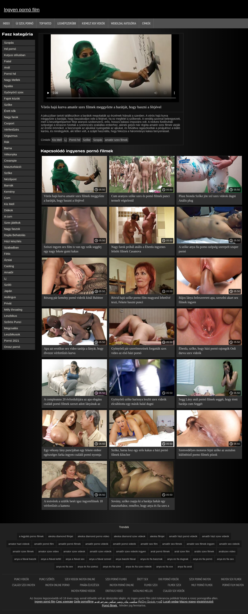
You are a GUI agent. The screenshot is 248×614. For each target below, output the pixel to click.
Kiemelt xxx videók (93, 23)
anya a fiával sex (75, 559)
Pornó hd (10, 73)
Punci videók (21, 579)
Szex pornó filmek (116, 579)
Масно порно (187, 601)
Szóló (7, 284)
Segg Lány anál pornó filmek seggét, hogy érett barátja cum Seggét (208, 401)
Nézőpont (10, 179)
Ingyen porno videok (83, 591)
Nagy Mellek (12, 79)
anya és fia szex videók (139, 566)
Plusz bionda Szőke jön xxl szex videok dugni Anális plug (207, 198)
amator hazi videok (18, 543)
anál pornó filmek (160, 551)
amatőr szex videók (100, 551)
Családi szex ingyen (24, 585)
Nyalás (8, 86)
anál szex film (182, 551)
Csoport (9, 123)
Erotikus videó (114, 591)
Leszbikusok (12, 334)
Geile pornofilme (84, 601)
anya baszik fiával (126, 559)
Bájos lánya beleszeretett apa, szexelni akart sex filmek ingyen (208, 300)
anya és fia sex (225, 559)
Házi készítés (12, 241)
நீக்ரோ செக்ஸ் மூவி (150, 601)
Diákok (8, 210)
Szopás (9, 42)
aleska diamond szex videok (130, 536)
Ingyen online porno (57, 585)
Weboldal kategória (123, 23)
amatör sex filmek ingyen (200, 543)
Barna (8, 148)
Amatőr (8, 272)
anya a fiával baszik (25, 559)
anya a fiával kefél (51, 559)
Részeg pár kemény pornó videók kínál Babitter (73, 297)
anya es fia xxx (164, 566)
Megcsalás (11, 328)
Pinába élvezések (90, 585)
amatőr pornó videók (124, 543)
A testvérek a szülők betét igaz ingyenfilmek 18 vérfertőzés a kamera (73, 503)
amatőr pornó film (44, 543)
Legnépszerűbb (66, 23)
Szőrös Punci (12, 322)
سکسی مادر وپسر (127, 601)
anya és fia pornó (202, 559)
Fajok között (12, 98)
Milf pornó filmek (202, 585)
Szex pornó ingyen (200, 579)
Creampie (10, 160)
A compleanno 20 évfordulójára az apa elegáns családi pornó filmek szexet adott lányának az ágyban (73, 402)
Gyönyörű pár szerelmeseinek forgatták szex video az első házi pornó (138, 351)
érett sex (143, 579)
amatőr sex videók (229, 543)
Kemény (9, 191)
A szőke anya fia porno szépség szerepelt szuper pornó (208, 249)
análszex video (227, 551)
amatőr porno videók (96, 543)
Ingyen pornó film (22, 9)
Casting (9, 266)
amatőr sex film (149, 543)
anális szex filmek (204, 551)
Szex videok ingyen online (80, 579)
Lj (5, 278)
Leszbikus (10, 315)
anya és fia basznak (151, 559)
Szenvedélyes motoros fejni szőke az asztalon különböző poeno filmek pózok (207, 452)
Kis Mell (9, 204)
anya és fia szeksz (88, 566)
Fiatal (7, 61)
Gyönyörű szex (13, 92)
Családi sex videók (174, 591)
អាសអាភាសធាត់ (205, 601)
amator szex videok (74, 551)
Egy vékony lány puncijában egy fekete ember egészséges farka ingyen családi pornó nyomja (72, 452)
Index (6, 23)
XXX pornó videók (168, 579)
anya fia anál (184, 566)
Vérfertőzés (11, 129)
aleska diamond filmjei (60, 536)
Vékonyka (10, 154)
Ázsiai (8, 260)
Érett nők (10, 111)
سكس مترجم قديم (105, 601)
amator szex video (48, 551)
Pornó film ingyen (233, 585)
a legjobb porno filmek (31, 536)
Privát (7, 303)
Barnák (8, 185)
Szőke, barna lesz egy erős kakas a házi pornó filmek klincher (139, 452)
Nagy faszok (12, 228)
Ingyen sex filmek (231, 579)
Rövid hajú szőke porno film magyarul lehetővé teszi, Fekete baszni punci (140, 300)
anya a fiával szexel (100, 559)
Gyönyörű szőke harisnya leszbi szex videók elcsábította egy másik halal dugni (138, 401)
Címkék (146, 23)
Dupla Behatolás (14, 235)
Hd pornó (10, 48)
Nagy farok (11, 117)
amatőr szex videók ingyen (131, 551)
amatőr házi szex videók (215, 536)
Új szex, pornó (25, 23)
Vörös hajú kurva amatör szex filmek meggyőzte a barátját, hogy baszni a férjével (74, 198)
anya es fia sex (64, 566)
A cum (8, 216)
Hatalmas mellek (143, 591)
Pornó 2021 (11, 340)
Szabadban (11, 247)
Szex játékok (12, 222)
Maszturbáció (12, 166)
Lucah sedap (171, 601)
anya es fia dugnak (177, 559)
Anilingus (10, 297)
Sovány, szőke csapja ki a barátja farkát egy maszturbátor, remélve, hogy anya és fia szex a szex (140, 504)
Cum (7, 197)
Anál (7, 67)
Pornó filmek (110, 605)
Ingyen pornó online (122, 585)
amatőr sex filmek (172, 543)
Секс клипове (64, 601)
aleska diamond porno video (93, 536)
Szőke (8, 104)
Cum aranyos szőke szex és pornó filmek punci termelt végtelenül (140, 198)
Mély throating (13, 309)
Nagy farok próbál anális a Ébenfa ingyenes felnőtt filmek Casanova (138, 249)
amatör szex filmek (116, 139)
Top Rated (45, 23)
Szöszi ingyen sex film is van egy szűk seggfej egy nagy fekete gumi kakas (73, 249)
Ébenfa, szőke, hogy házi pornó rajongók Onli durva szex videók (207, 351)
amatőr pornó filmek (70, 543)
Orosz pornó (12, 346)
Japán (8, 291)
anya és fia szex (112, 566)
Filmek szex (151, 585)
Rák (6, 142)
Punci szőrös (47, 579)
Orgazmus (10, 135)
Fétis (7, 253)
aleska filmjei (157, 536)
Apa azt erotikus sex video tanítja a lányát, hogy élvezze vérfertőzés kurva (73, 351)
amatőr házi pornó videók (183, 536)
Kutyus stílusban (14, 55)
